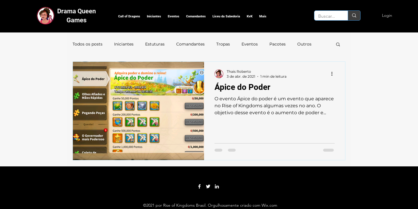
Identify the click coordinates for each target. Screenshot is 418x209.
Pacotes (277, 44)
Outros (304, 44)
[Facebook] (199, 186)
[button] (129, 16)
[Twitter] (208, 186)
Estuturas (155, 44)
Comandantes (190, 44)
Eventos (250, 44)
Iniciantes (124, 44)
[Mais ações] (333, 73)
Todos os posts (87, 44)
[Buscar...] (327, 16)
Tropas (223, 44)
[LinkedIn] (217, 186)
